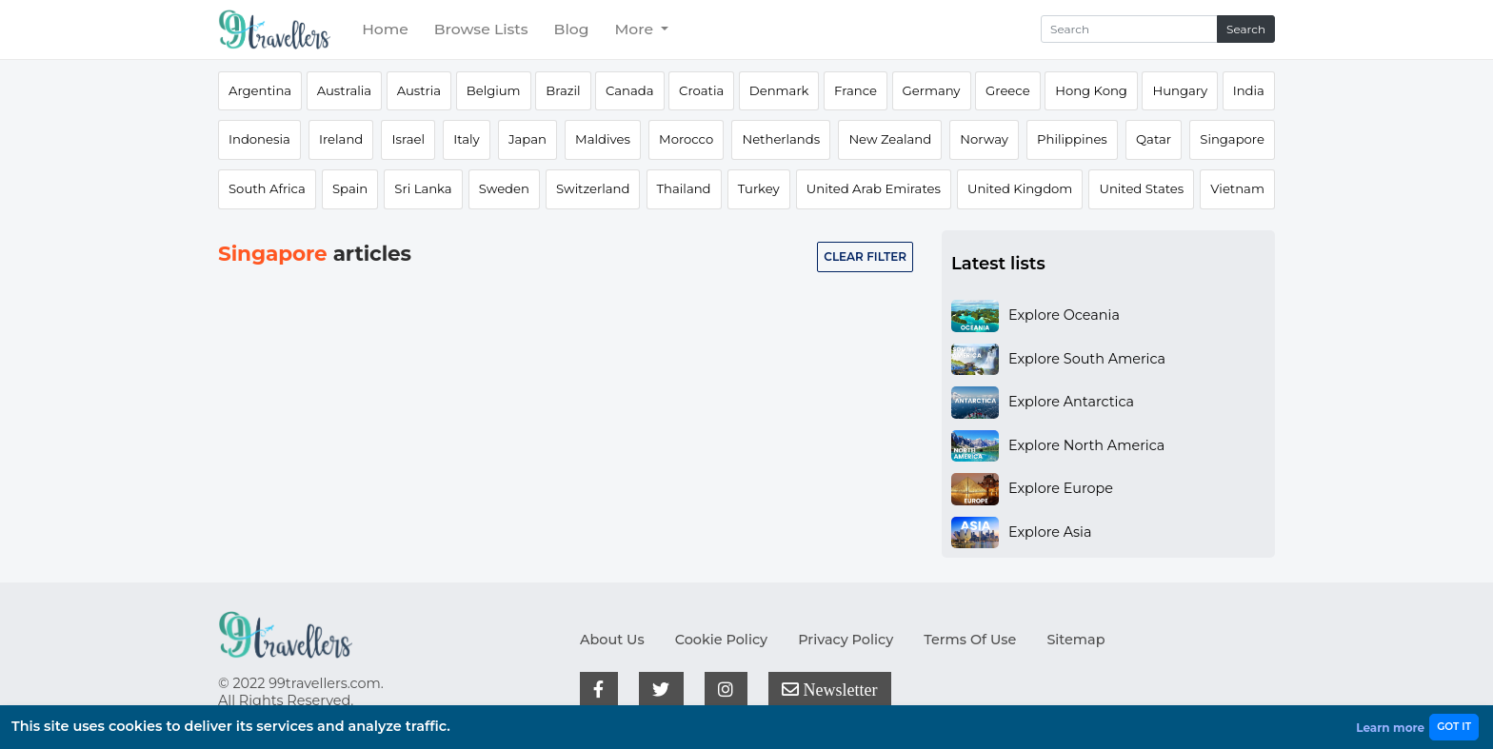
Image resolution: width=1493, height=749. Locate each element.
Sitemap (1075, 639)
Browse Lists (481, 29)
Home (385, 29)
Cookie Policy (721, 639)
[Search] (1129, 29)
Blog (571, 29)
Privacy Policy (845, 639)
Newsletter (829, 689)
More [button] (635, 29)
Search (1245, 29)
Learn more (1390, 727)
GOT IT (1454, 726)
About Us (612, 639)
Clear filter (865, 256)
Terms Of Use (970, 639)
